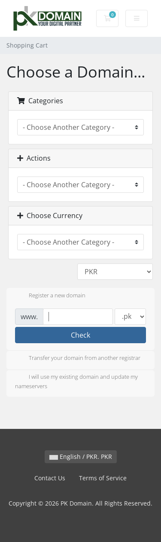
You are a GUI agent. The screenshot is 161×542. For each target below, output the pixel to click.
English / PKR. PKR (80, 456)
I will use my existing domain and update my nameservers (76, 381)
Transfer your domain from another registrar (77, 358)
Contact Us (49, 478)
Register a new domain (50, 296)
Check (80, 335)
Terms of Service (103, 478)
